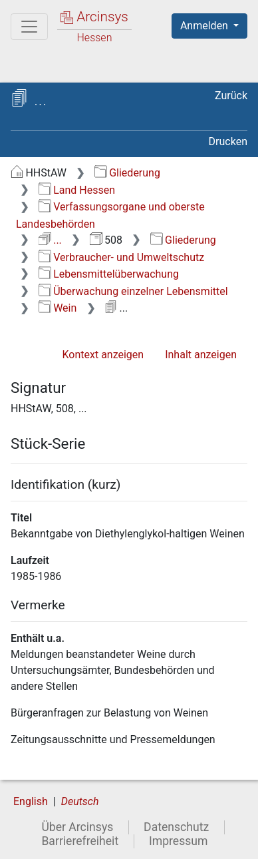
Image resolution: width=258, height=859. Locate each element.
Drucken (228, 141)
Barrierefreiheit (79, 841)
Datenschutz (176, 827)
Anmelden (205, 25)
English (30, 801)
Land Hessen (77, 190)
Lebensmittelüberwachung (109, 274)
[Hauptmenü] (29, 26)
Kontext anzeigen (103, 354)
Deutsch (80, 801)
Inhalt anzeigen (201, 354)
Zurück (231, 95)
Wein (58, 308)
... (50, 240)
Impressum (178, 841)
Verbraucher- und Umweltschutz (121, 257)
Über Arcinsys (77, 827)
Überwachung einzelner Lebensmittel (133, 291)
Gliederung (127, 172)
